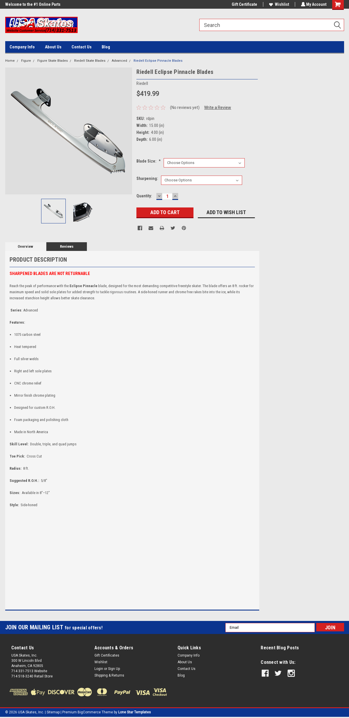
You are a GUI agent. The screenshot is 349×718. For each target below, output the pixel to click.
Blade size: (148, 161)
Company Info (22, 47)
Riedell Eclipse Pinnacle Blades (158, 61)
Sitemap (53, 712)
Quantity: (144, 196)
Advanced (119, 61)
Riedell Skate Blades (89, 61)
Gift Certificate (244, 4)
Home (10, 61)
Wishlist (278, 4)
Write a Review (217, 107)
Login (98, 669)
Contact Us (82, 47)
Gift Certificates (106, 655)
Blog (106, 47)
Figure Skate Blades (52, 61)
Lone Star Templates (134, 712)
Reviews (67, 246)
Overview (25, 246)
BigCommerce (89, 712)
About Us (53, 47)
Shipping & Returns (109, 675)
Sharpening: (147, 178)
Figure (26, 61)
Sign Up (114, 669)
